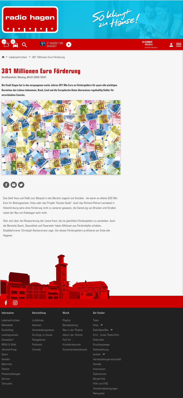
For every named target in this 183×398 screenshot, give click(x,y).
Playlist (67, 320)
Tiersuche (7, 383)
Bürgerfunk (99, 378)
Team (96, 320)
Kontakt (97, 364)
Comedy (36, 349)
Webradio (98, 339)
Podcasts (37, 344)
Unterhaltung (39, 313)
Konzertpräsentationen (75, 349)
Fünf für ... (68, 339)
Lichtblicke (38, 320)
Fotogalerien (38, 339)
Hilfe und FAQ (100, 383)
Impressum (99, 369)
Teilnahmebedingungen (105, 388)
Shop (95, 325)
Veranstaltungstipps (43, 330)
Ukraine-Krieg (9, 349)
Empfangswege (101, 344)
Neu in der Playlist (73, 330)
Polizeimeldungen (11, 374)
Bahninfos (7, 364)
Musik (66, 313)
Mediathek (7, 325)
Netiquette (99, 393)
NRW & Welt (9, 344)
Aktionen (36, 325)
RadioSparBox (100, 330)
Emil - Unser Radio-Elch (106, 335)
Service (6, 378)
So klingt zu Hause (42, 335)
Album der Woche (73, 335)
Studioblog (7, 330)
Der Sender (99, 313)
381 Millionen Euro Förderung (48, 57)
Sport (5, 354)
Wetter (6, 369)
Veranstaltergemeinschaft (107, 359)
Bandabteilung (70, 325)
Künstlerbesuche (72, 344)
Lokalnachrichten (18, 57)
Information (8, 313)
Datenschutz (99, 374)
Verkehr (6, 359)
